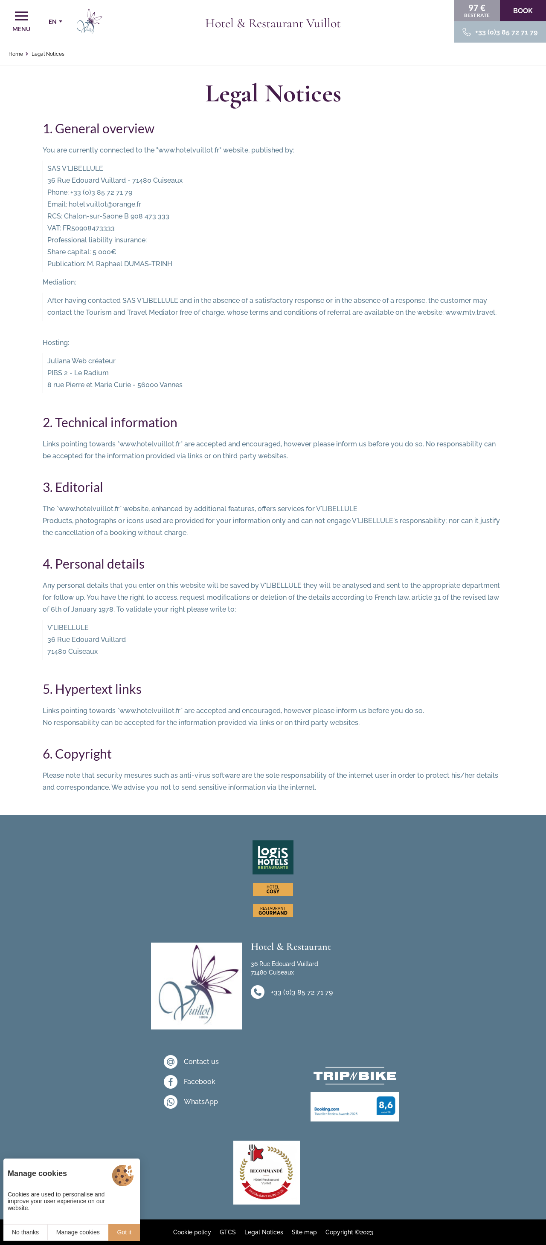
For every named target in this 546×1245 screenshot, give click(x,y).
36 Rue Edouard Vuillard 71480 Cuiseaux (284, 968)
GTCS (228, 1232)
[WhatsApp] (191, 1102)
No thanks (25, 1232)
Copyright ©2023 (349, 1232)
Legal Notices (263, 1232)
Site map (304, 1232)
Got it (124, 1232)
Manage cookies (78, 1232)
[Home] (89, 21)
